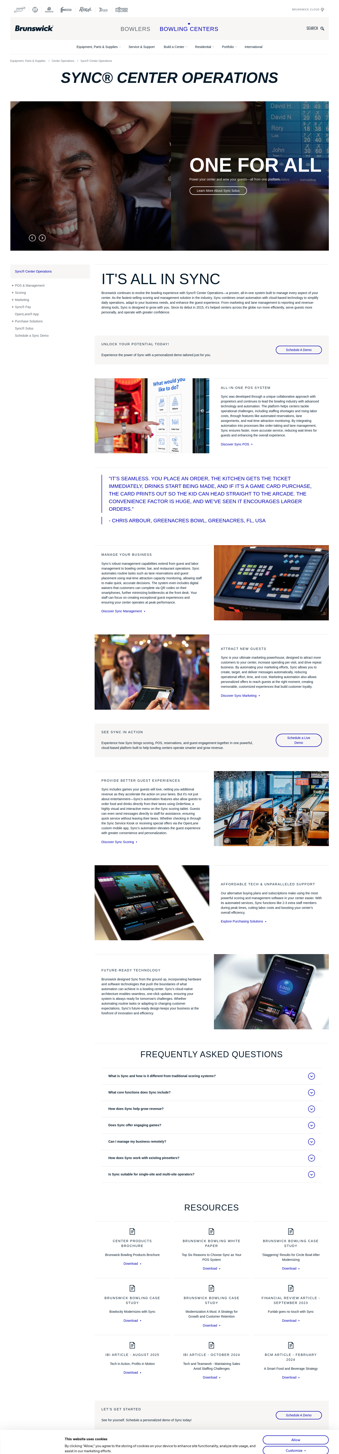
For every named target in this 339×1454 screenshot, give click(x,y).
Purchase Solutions (29, 321)
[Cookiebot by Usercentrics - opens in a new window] (34, 1445)
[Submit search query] (322, 28)
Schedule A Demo (299, 350)
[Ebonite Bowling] (49, 9)
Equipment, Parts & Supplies (97, 47)
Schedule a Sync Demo (32, 335)
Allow (295, 1422)
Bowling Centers (189, 27)
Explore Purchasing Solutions (243, 921)
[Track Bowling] (103, 9)
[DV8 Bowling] (35, 9)
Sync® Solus (24, 328)
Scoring (20, 292)
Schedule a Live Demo (298, 740)
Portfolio (228, 47)
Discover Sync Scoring (119, 842)
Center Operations (63, 61)
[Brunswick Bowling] (41, 28)
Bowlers (135, 27)
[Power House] (121, 9)
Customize (294, 1433)
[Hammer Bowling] (66, 9)
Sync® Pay (23, 307)
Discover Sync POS (236, 444)
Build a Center (174, 47)
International (253, 47)
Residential (203, 47)
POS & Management (30, 285)
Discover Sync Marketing (240, 695)
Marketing (22, 300)
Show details (75, 1445)
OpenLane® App (27, 314)
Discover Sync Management (123, 611)
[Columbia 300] (19, 9)
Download (132, 1263)
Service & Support (142, 47)
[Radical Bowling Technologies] (85, 9)
